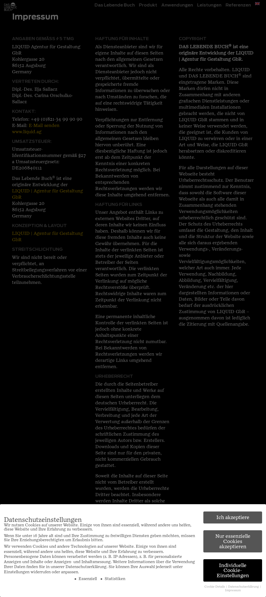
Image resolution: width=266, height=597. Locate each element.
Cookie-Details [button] (215, 586)
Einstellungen (16, 572)
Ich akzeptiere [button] (232, 517)
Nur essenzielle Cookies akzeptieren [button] (232, 541)
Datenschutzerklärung (86, 567)
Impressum (233, 590)
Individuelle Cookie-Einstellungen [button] (233, 570)
